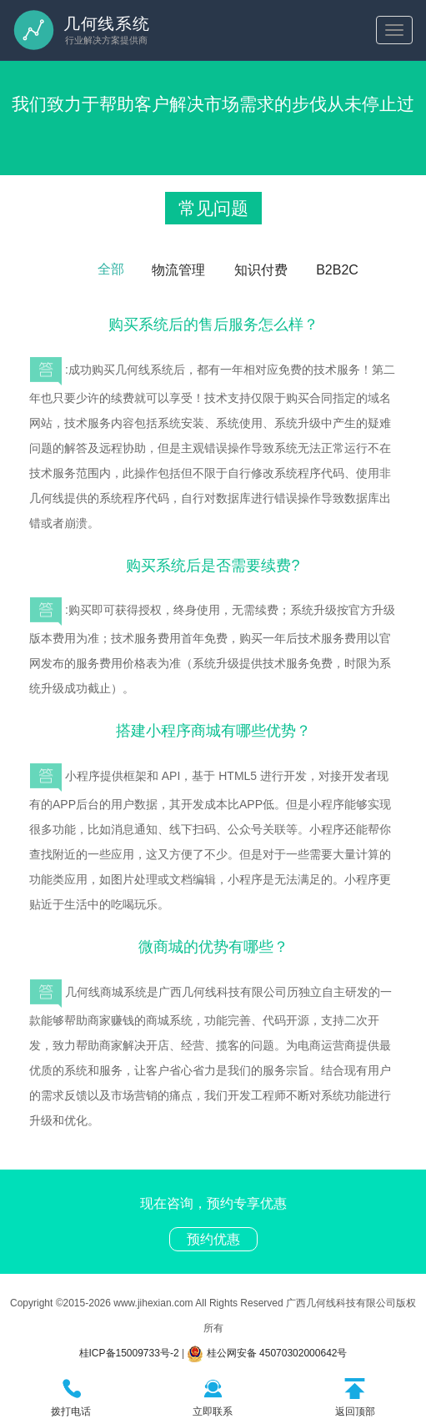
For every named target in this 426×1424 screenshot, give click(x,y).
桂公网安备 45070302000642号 (267, 1353)
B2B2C (337, 270)
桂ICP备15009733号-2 (129, 1353)
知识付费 (261, 270)
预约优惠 (213, 1239)
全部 (111, 269)
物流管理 (178, 270)
